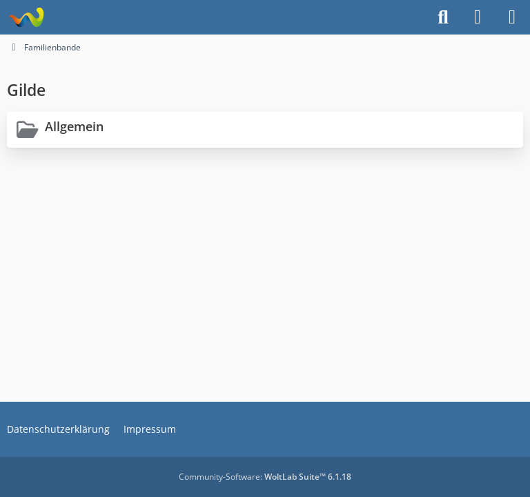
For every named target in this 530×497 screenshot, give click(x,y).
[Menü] (512, 17)
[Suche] (443, 17)
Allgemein (74, 126)
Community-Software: (265, 477)
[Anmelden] (477, 17)
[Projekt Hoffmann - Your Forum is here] (26, 17)
